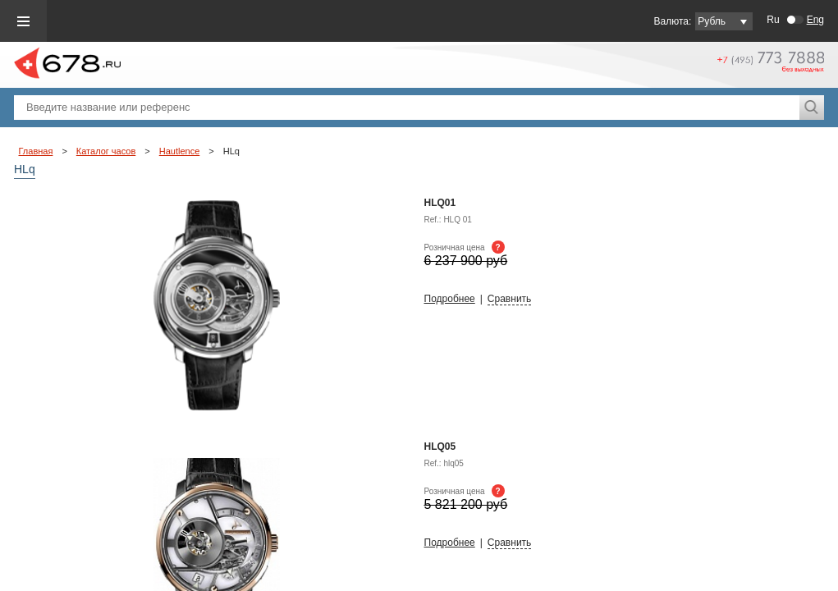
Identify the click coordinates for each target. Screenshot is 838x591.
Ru (773, 19)
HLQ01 (440, 202)
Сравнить (509, 299)
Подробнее (449, 299)
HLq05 (440, 446)
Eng (815, 19)
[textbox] (406, 107)
